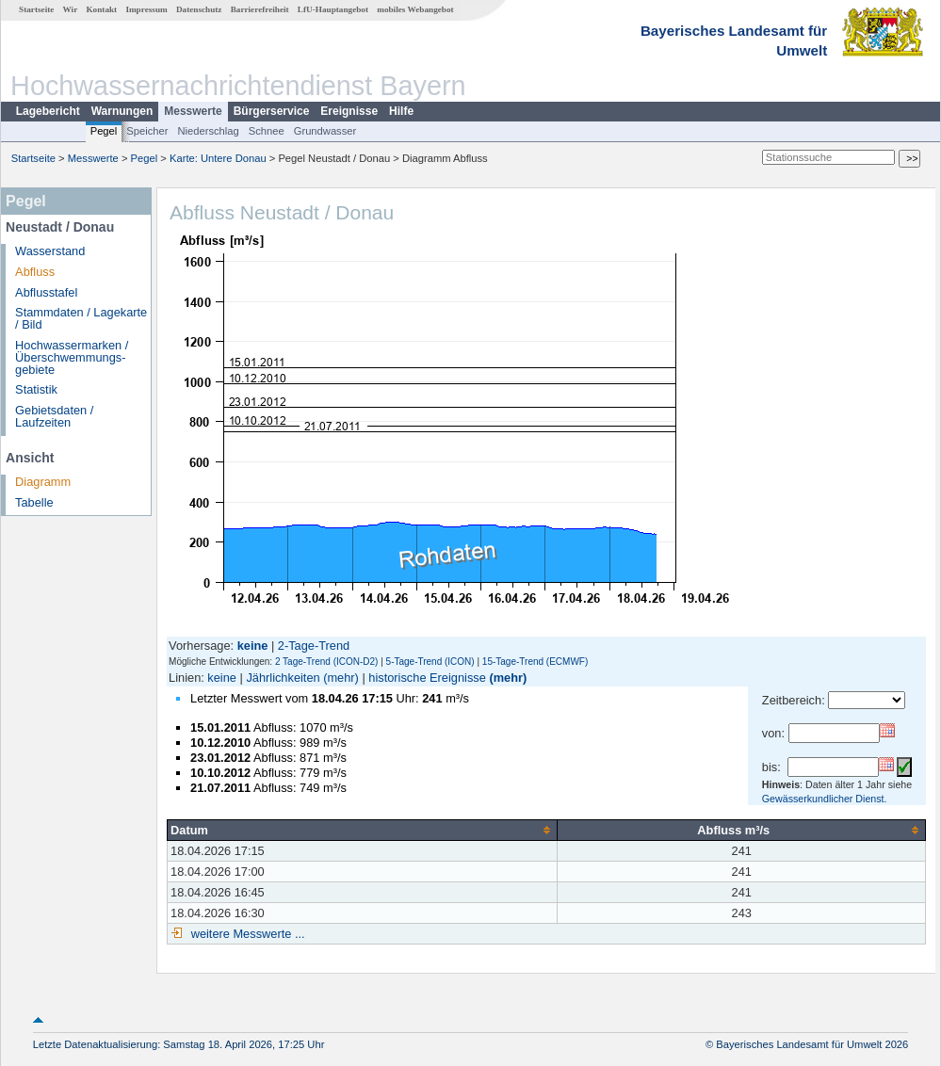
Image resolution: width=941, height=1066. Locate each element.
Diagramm (43, 482)
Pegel (104, 131)
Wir (70, 9)
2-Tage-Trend (313, 645)
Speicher (147, 131)
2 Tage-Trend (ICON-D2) (326, 661)
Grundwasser (325, 131)
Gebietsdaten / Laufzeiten (54, 416)
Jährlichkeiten (282, 677)
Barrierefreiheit (260, 9)
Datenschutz (199, 9)
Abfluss (35, 272)
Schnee (266, 131)
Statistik (36, 389)
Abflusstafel (46, 292)
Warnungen (122, 111)
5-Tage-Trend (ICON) (430, 661)
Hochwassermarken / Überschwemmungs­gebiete (71, 357)
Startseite (36, 9)
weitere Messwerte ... (245, 934)
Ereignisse (349, 111)
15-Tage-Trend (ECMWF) (535, 661)
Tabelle (34, 502)
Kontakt (101, 9)
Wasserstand (50, 251)
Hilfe (401, 111)
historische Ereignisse (426, 677)
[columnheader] (363, 829)
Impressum (146, 9)
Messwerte (192, 111)
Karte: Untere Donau (218, 158)
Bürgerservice (272, 111)
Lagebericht (48, 111)
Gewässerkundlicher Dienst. (824, 798)
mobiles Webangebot (415, 9)
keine (221, 677)
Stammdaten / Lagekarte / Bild (81, 318)
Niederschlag (207, 131)
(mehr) (341, 677)
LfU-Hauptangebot (333, 9)
